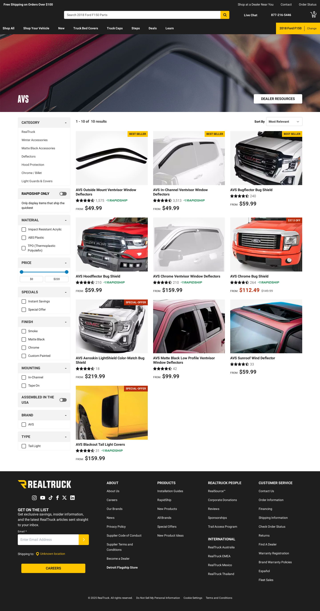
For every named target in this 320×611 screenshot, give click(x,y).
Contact (286, 4)
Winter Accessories (35, 140)
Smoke (33, 331)
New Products (167, 509)
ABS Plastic (36, 237)
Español (264, 571)
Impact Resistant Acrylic (45, 229)
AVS (31, 424)
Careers (112, 500)
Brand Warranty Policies (275, 562)
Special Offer (37, 309)
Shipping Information (273, 517)
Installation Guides (170, 491)
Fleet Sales (266, 580)
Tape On (34, 385)
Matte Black (36, 339)
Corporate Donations (222, 500)
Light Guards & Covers (37, 181)
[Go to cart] (313, 15)
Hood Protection (33, 164)
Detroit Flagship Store (122, 567)
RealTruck (28, 132)
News (110, 517)
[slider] (21, 272)
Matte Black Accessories (38, 148)
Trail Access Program (222, 526)
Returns (264, 535)
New (61, 28)
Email (22, 531)
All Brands (164, 517)
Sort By (259, 121)
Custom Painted (39, 355)
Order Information (271, 500)
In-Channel (35, 377)
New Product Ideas (170, 535)
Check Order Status (272, 526)
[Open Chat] (246, 15)
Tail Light (34, 446)
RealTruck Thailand (221, 574)
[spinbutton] (31, 279)
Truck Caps (115, 28)
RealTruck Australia (221, 547)
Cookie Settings (193, 597)
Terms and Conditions (219, 597)
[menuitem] (8, 28)
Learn (170, 28)
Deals (153, 28)
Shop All (8, 28)
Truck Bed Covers (85, 28)
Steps (136, 28)
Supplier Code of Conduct (124, 535)
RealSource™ (217, 491)
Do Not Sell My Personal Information (158, 597)
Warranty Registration (274, 553)
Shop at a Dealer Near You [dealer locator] (256, 4)
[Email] (48, 539)
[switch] (44, 193)
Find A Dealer (268, 544)
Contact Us (266, 491)
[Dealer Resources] (278, 99)
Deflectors (29, 156)
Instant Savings (39, 301)
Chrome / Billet (32, 173)
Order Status (307, 4)
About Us (113, 491)
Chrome (33, 347)
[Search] (146, 15)
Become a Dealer (118, 558)
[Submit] (84, 539)
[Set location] (50, 553)
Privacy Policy (116, 526)
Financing (265, 509)
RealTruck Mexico (220, 565)
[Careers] (53, 568)
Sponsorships (217, 517)
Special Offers (166, 526)
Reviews (213, 509)
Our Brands (114, 509)
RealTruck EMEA (219, 556)
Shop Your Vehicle (36, 28)
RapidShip (164, 500)
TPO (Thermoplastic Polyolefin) (41, 248)
